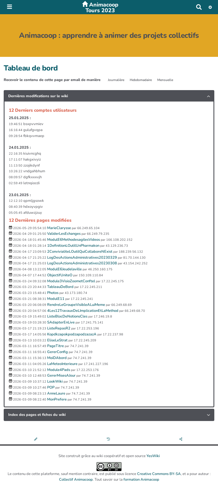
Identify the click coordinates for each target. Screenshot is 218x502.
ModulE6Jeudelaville (64, 269)
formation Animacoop (141, 479)
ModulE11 (55, 298)
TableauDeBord (60, 286)
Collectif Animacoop (76, 479)
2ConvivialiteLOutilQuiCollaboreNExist (79, 251)
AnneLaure (56, 393)
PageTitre (55, 346)
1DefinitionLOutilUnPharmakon (73, 245)
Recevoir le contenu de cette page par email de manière (52, 79)
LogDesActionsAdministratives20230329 (82, 257)
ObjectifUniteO (59, 275)
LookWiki (55, 381)
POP (50, 387)
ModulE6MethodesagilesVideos (73, 239)
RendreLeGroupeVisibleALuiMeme (76, 304)
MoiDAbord (57, 357)
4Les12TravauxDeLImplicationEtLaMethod (82, 310)
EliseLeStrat (57, 340)
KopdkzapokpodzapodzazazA (72, 334)
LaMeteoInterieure (62, 363)
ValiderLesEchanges (64, 233)
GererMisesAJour (61, 375)
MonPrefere (57, 399)
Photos (52, 292)
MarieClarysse (59, 228)
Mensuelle (165, 80)
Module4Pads (58, 369)
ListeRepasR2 (58, 328)
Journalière (116, 80)
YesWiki (153, 456)
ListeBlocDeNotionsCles (67, 316)
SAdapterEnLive (61, 322)
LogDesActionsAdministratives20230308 (82, 263)
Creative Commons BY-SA (159, 473)
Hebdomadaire (141, 80)
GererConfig (57, 351)
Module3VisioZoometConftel (71, 281)
